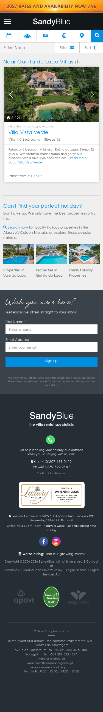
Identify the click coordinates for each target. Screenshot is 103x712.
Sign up (51, 360)
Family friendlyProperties (81, 273)
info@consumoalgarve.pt (54, 663)
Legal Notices (76, 570)
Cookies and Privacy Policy (42, 570)
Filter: (9, 47)
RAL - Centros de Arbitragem (65, 643)
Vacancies (11, 570)
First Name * (15, 321)
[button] (11, 94)
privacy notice (37, 381)
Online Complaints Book (51, 631)
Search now (15, 227)
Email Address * (18, 339)
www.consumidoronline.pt (49, 667)
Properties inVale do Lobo (14, 273)
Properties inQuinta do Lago (49, 273)
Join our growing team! (51, 553)
